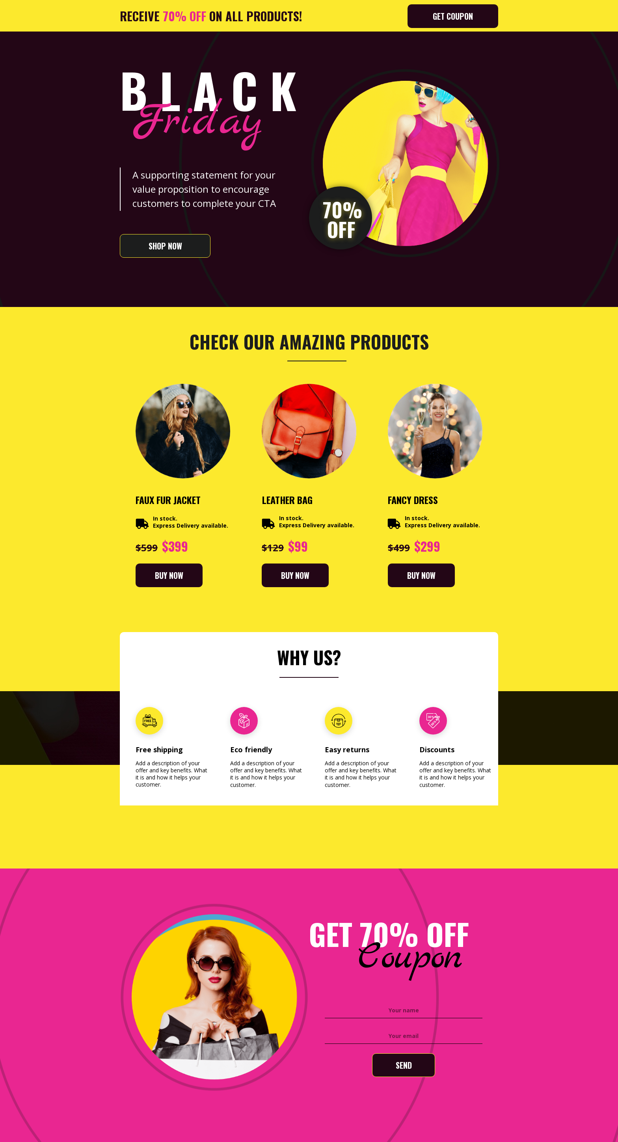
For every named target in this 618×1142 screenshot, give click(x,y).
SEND (403, 1065)
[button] (453, 16)
